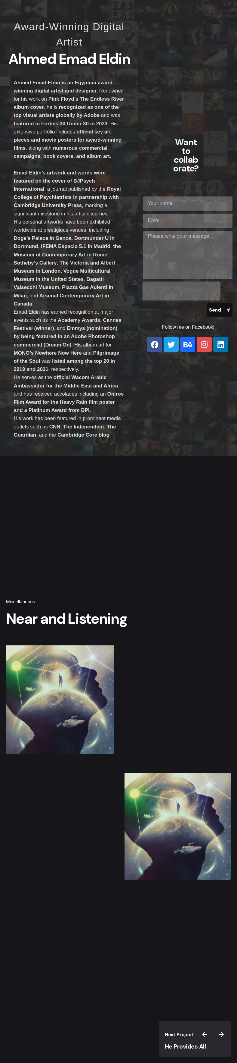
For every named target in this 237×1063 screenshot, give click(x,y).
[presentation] (181, 291)
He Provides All (185, 1046)
